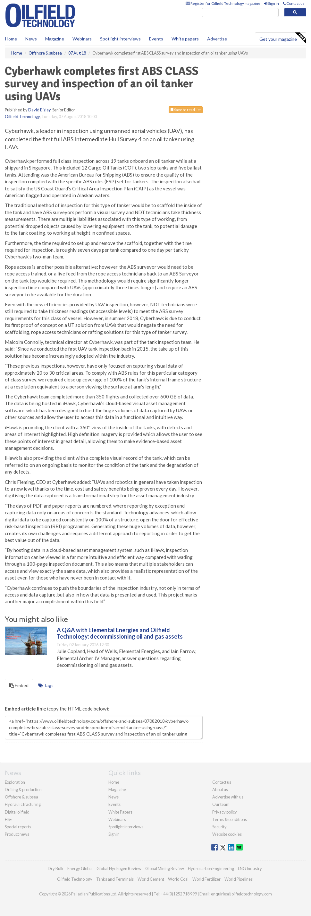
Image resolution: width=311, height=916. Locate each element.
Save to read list (186, 109)
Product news (17, 834)
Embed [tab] (19, 685)
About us (220, 789)
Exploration (15, 782)
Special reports (18, 826)
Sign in (271, 3)
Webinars (82, 38)
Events (156, 38)
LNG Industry (250, 868)
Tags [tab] (46, 685)
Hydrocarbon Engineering (211, 868)
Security (219, 826)
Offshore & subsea (21, 796)
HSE (8, 819)
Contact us (294, 3)
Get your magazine (282, 38)
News (113, 796)
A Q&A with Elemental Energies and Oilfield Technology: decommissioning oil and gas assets (120, 633)
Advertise (217, 38)
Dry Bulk (55, 868)
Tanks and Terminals (115, 879)
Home (11, 38)
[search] (240, 12)
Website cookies (227, 834)
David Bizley (39, 109)
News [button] (31, 38)
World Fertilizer (206, 879)
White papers (185, 38)
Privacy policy (224, 812)
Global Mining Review (164, 868)
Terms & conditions (229, 819)
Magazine (54, 38)
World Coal (178, 879)
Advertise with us (227, 796)
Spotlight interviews (120, 38)
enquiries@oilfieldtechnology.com (241, 893)
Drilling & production (23, 789)
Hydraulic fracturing (23, 804)
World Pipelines (238, 879)
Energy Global (80, 868)
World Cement (151, 879)
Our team (221, 804)
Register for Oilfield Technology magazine (223, 3)
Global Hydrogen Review (119, 868)
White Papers (120, 812)
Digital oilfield (17, 812)
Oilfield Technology (22, 116)
